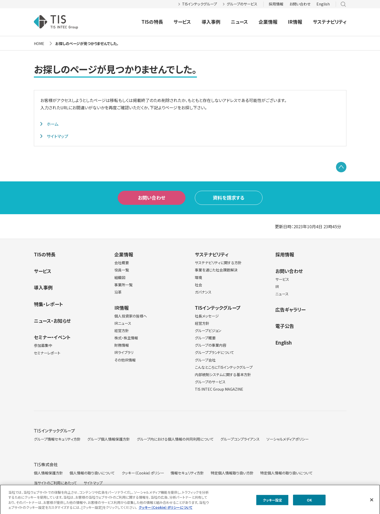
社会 (198, 284)
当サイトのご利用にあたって (55, 482)
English (323, 4)
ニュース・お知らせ (52, 320)
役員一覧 (121, 269)
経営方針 (121, 330)
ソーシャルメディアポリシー (287, 439)
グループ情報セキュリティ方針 (57, 439)
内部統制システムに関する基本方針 (223, 374)
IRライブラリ (123, 352)
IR (277, 286)
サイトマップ (57, 136)
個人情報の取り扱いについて (92, 472)
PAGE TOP (341, 167)
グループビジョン (208, 330)
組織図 (119, 277)
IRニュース (122, 323)
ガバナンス (203, 292)
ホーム (53, 124)
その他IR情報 (125, 360)
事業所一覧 (123, 284)
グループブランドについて (214, 352)
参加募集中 (43, 345)
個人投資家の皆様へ (130, 316)
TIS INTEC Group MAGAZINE (219, 389)
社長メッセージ (207, 316)
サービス (182, 21)
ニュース (239, 21)
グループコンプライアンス (240, 439)
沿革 (118, 292)
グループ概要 (205, 337)
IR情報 (295, 21)
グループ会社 (205, 360)
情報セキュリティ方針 (187, 472)
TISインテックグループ (199, 4)
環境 (198, 277)
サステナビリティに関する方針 (218, 262)
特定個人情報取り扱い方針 (232, 472)
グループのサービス (242, 4)
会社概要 (121, 262)
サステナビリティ (329, 21)
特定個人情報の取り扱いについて (286, 472)
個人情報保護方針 (48, 472)
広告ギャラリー (290, 309)
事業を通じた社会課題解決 (216, 269)
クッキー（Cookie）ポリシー (143, 472)
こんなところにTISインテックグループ (224, 367)
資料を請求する (229, 197)
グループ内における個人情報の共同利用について (175, 439)
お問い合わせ (299, 4)
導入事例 (211, 21)
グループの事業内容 (210, 345)
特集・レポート (48, 304)
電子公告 (284, 325)
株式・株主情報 (126, 337)
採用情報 (276, 4)
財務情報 (121, 345)
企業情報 (268, 21)
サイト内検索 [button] (343, 4)
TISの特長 (152, 21)
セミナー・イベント (52, 337)
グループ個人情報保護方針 (108, 439)
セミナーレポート (47, 353)
